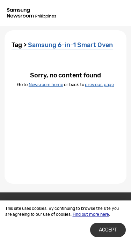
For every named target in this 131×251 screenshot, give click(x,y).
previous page (99, 84)
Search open (106, 13)
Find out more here (91, 214)
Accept (108, 230)
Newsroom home (46, 84)
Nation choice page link (92, 13)
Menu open (120, 13)
